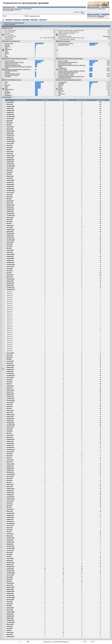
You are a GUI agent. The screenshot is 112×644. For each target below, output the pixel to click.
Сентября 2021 (10, 215)
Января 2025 (9, 133)
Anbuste (7, 53)
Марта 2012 (9, 511)
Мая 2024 (8, 149)
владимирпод (8, 95)
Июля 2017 (9, 379)
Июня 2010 (9, 554)
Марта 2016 (9, 412)
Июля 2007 (9, 626)
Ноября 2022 (9, 186)
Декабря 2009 (9, 566)
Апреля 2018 (9, 361)
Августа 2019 (9, 266)
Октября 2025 (9, 114)
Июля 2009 (9, 577)
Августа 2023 (9, 168)
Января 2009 (9, 589)
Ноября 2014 (9, 445)
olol (5, 55)
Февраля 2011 (9, 537)
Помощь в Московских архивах (13, 65)
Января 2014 (9, 466)
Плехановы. (8, 76)
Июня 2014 (9, 455)
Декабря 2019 (9, 258)
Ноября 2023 (9, 161)
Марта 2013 (9, 486)
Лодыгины (7, 72)
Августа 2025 (9, 118)
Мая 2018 (8, 359)
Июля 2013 (9, 478)
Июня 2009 (9, 579)
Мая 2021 (8, 223)
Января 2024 (9, 157)
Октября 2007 (9, 620)
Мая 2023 (8, 174)
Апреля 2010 (9, 558)
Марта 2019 (9, 276)
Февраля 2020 (9, 254)
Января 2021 (9, 231)
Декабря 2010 (9, 542)
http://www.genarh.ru (101, 8)
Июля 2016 (9, 404)
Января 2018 (9, 367)
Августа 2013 (9, 476)
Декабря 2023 (9, 159)
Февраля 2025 (9, 131)
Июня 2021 (9, 221)
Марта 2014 (9, 461)
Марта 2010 (9, 560)
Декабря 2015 (9, 418)
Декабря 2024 (9, 135)
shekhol (7, 52)
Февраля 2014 (9, 464)
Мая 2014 (8, 457)
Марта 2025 (9, 128)
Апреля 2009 (9, 583)
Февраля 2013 (9, 488)
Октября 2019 (9, 262)
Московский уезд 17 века (11, 63)
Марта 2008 (9, 609)
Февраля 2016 (9, 414)
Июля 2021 (9, 219)
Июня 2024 (9, 147)
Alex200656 (61, 83)
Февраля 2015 (9, 439)
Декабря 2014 (9, 443)
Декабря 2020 (9, 233)
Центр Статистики (10, 24)
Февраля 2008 (9, 611)
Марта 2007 (9, 634)
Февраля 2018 (9, 365)
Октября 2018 (9, 287)
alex (59, 95)
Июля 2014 (9, 453)
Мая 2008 (8, 605)
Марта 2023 (9, 178)
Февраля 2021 (9, 229)
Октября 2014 (9, 447)
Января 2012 (9, 515)
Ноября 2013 (9, 470)
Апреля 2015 (9, 435)
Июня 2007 (9, 628)
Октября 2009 (9, 570)
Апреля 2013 (9, 484)
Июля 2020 (9, 244)
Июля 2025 (9, 120)
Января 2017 (9, 392)
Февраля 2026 (9, 106)
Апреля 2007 (9, 632)
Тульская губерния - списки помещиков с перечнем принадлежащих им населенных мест (71, 71)
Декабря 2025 (9, 110)
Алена (6, 86)
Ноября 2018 (9, 285)
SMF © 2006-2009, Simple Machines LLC (61, 641)
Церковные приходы (63, 45)
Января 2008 (9, 614)
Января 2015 (9, 441)
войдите (20, 8)
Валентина (7, 46)
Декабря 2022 (9, 184)
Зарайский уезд (62, 68)
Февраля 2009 (9, 587)
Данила (7, 90)
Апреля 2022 (9, 200)
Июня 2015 (9, 431)
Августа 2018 (9, 353)
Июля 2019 (9, 268)
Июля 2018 (9, 355)
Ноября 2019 (9, 260)
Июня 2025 (9, 122)
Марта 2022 (9, 202)
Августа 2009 (9, 574)
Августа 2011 (9, 525)
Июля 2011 (9, 527)
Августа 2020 (9, 242)
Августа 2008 (9, 599)
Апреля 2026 (9, 102)
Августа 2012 (9, 500)
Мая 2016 (8, 408)
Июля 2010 (9, 552)
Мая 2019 (8, 272)
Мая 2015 (8, 433)
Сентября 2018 (10, 289)
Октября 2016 (9, 398)
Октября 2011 (9, 521)
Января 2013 (9, 490)
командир (60, 85)
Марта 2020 (9, 252)
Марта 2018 (9, 363)
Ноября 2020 (9, 235)
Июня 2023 (9, 172)
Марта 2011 (9, 535)
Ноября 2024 (9, 137)
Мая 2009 (8, 581)
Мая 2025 (8, 124)
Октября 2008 (9, 595)
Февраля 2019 (9, 279)
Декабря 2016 (9, 394)
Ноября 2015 (9, 420)
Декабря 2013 (9, 468)
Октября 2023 (9, 163)
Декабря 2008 (9, 591)
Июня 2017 (9, 381)
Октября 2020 (9, 237)
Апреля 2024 (9, 151)
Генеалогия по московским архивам (14, 23)
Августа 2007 (9, 624)
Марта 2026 (9, 104)
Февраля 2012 (9, 513)
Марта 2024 (9, 153)
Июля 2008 (9, 601)
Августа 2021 (9, 217)
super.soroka (61, 93)
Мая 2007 (8, 630)
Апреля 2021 (9, 225)
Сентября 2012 (10, 498)
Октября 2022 (9, 188)
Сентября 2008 (10, 597)
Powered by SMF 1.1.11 (47, 641)
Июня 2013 (9, 480)
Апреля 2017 (9, 385)
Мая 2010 (8, 556)
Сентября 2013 (10, 474)
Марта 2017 (9, 387)
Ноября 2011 (9, 519)
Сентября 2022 (10, 190)
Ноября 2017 (9, 371)
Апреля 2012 (9, 509)
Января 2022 (9, 207)
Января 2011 (9, 540)
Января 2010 (9, 564)
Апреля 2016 (9, 410)
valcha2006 (7, 92)
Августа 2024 (9, 143)
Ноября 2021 (9, 211)
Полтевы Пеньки (62, 69)
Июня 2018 (9, 357)
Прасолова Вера (9, 43)
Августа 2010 (9, 550)
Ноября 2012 (9, 494)
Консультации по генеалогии (65, 43)
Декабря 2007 (9, 616)
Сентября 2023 (10, 165)
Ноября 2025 (9, 112)
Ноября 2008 (9, 593)
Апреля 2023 (9, 176)
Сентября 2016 (10, 400)
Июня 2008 (9, 603)
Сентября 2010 (10, 548)
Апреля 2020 (9, 250)
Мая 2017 (8, 383)
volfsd (59, 86)
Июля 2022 (9, 194)
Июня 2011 (9, 529)
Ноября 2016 (9, 396)
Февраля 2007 (9, 636)
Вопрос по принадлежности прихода (14, 62)
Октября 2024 (9, 139)
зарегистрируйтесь (28, 8)
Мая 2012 (8, 507)
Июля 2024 (9, 145)
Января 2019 (9, 281)
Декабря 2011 (9, 517)
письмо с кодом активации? (15, 9)
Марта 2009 (9, 585)
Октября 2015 (9, 422)
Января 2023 (9, 182)
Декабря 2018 (9, 283)
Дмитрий (7, 45)
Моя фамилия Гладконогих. (12, 75)
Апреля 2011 (9, 533)
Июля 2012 (9, 503)
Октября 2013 (9, 472)
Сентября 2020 (10, 239)
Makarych (7, 93)
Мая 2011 (8, 531)
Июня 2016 (9, 406)
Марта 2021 (9, 227)
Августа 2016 (9, 402)
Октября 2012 (9, 496)
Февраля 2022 (9, 205)
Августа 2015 (9, 427)
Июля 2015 (9, 429)
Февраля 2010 (9, 562)
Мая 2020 (8, 248)
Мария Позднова (9, 89)
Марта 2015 (9, 437)
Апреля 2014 (9, 459)
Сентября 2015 (10, 424)
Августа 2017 (9, 377)
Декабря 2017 (9, 369)
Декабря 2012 (9, 492)
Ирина (6, 56)
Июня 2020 (9, 246)
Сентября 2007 (10, 622)
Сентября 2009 (10, 572)
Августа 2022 (9, 192)
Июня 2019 (9, 270)
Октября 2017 (9, 373)
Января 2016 (9, 416)
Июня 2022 (9, 196)
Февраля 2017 (9, 390)
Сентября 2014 (10, 449)
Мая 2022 (8, 198)
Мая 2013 (8, 482)
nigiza (6, 50)
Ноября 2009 (9, 568)
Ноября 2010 (9, 544)
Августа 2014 (9, 451)
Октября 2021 (9, 213)
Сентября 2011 (10, 523)
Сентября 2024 (10, 141)
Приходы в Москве (9, 60)
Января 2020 (9, 256)
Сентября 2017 (10, 375)
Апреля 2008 (9, 607)
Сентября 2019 (10, 264)
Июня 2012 (9, 505)
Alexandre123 (101, 16)
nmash (6, 47)
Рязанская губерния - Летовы (12, 73)
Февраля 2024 (9, 155)
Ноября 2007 (9, 618)
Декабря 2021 (9, 209)
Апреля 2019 (9, 274)
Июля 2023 (9, 170)
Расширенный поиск (34, 16)
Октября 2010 (9, 546)
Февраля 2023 (9, 180)
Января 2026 (9, 108)
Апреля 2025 (9, 126)
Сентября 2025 (10, 116)
